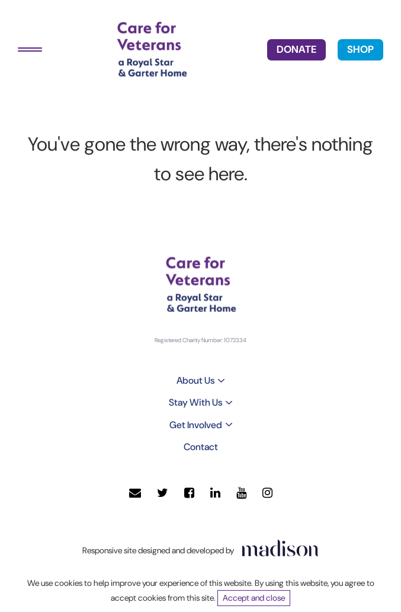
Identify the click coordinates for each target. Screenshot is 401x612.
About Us (195, 380)
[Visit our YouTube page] (241, 493)
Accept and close (254, 597)
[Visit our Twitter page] (162, 493)
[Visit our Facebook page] (189, 493)
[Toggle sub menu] (221, 381)
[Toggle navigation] (30, 49)
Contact (201, 447)
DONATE (296, 49)
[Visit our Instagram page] (267, 493)
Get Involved (195, 425)
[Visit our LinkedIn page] (215, 493)
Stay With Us (195, 402)
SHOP (360, 49)
